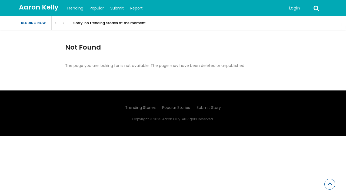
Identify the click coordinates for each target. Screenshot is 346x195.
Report (136, 8)
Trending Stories (140, 107)
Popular (97, 8)
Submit (117, 8)
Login (294, 8)
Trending (74, 8)
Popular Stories (176, 107)
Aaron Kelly (38, 7)
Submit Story (209, 107)
